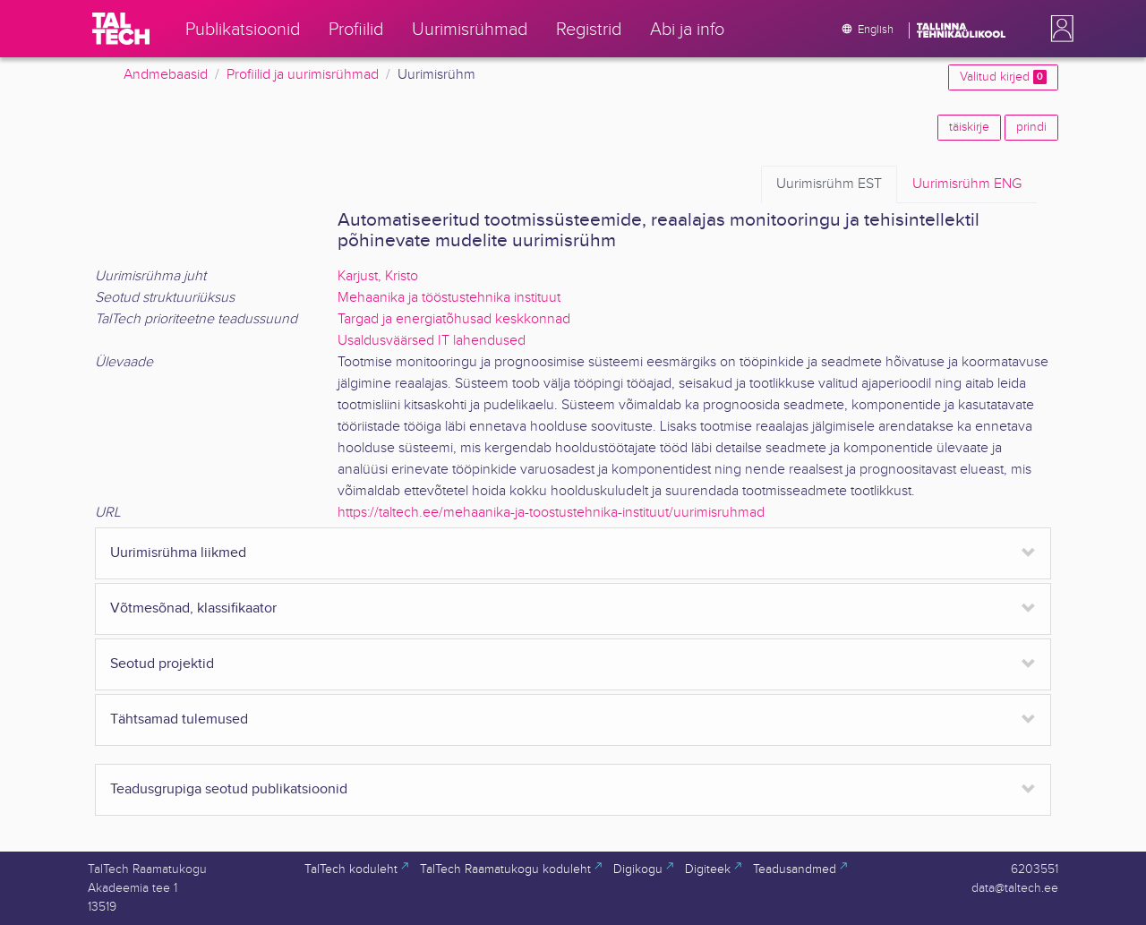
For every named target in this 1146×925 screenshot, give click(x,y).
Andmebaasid (166, 74)
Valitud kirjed (1003, 77)
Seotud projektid (162, 663)
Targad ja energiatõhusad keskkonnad (454, 319)
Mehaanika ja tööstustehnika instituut (449, 297)
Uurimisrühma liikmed (178, 552)
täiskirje (969, 127)
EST (829, 184)
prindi (1031, 127)
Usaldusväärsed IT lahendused (432, 340)
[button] (1058, 28)
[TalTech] (121, 29)
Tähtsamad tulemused (179, 719)
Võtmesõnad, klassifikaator (193, 608)
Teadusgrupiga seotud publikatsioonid (228, 789)
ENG (967, 184)
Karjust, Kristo (378, 276)
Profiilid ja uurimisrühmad (303, 74)
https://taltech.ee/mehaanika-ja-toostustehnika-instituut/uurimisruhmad (551, 512)
